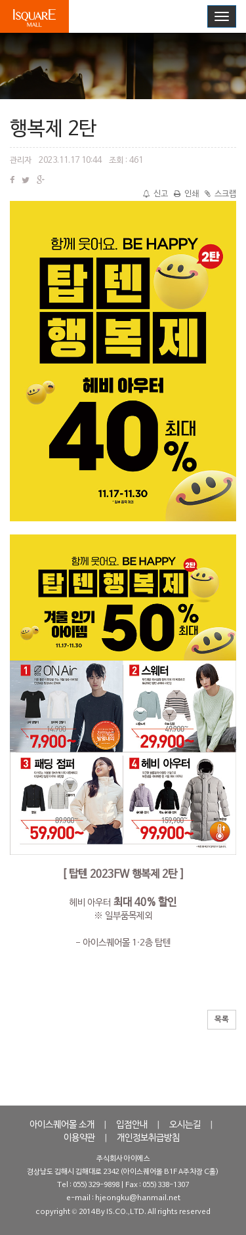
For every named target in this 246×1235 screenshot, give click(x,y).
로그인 (143, 15)
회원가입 (185, 15)
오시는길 (185, 1125)
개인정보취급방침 (148, 1138)
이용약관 (79, 1138)
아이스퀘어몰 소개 (62, 1125)
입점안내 (132, 1125)
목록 (222, 1019)
